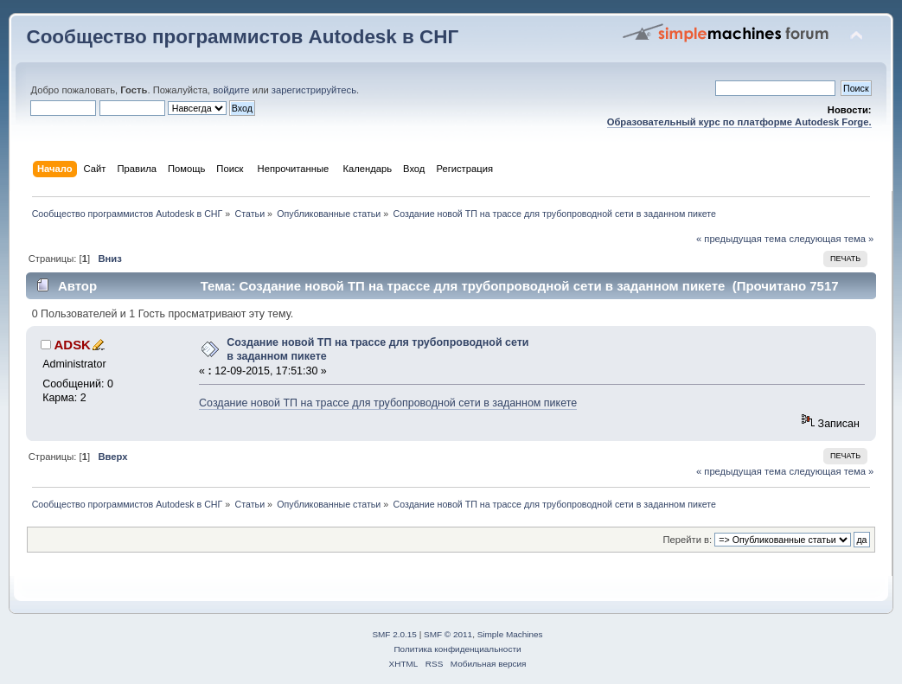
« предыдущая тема (741, 238)
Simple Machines (510, 634)
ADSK (72, 344)
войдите (231, 90)
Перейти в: (688, 539)
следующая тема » (831, 238)
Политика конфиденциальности (457, 649)
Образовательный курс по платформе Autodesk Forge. (739, 122)
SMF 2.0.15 (394, 634)
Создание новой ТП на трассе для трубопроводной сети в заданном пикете (388, 403)
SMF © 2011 (448, 634)
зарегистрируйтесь (314, 90)
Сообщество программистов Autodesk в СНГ (242, 37)
